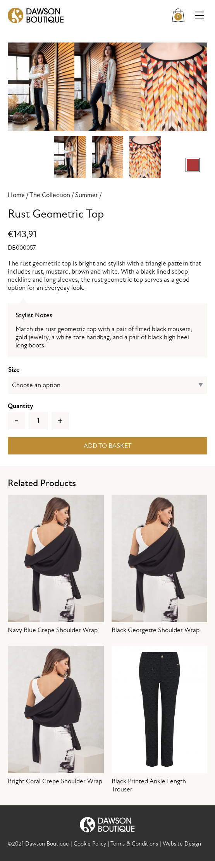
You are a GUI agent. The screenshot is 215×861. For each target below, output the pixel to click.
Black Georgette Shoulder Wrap (160, 564)
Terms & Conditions (134, 843)
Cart (180, 14)
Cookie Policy (90, 843)
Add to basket (108, 446)
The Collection (49, 195)
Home (16, 195)
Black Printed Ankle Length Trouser (160, 719)
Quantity (20, 406)
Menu (201, 16)
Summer (86, 195)
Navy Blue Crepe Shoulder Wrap (56, 564)
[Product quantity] (38, 420)
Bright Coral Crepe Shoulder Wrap (56, 715)
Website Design (182, 843)
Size (14, 370)
